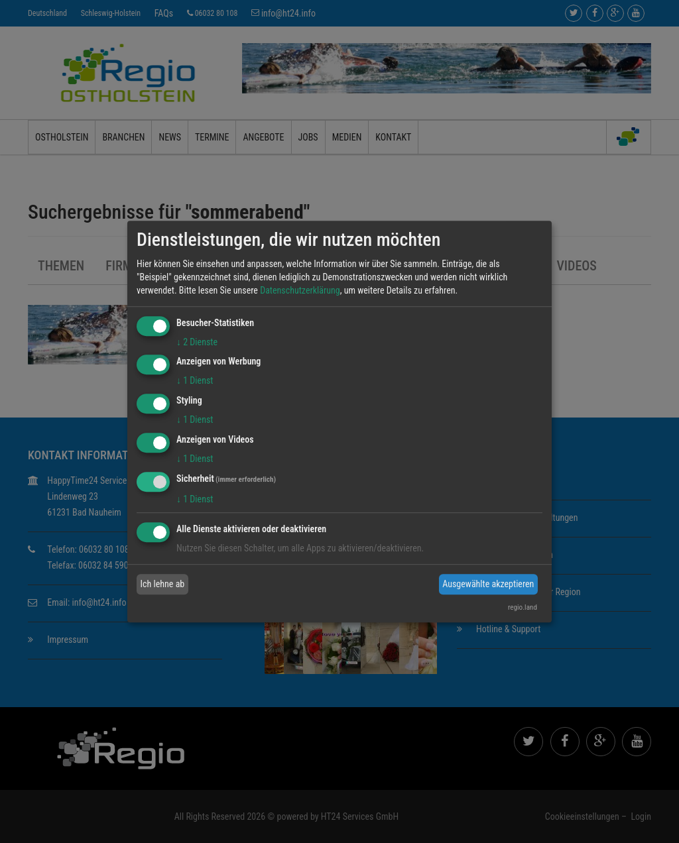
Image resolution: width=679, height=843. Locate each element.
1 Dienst (194, 381)
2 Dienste (196, 342)
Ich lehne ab (163, 584)
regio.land (522, 607)
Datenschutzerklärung (300, 290)
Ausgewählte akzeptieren (488, 584)
